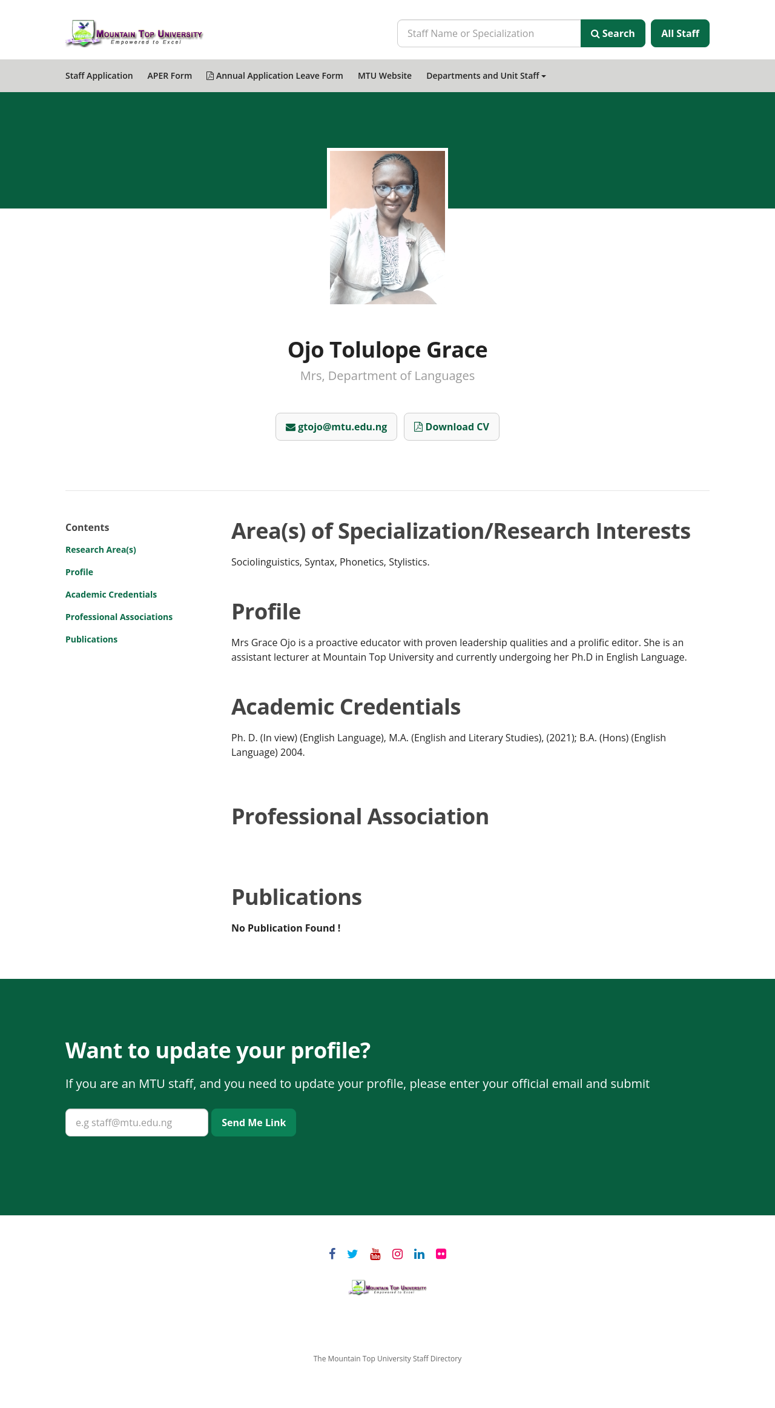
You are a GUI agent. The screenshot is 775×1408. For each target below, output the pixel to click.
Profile (79, 572)
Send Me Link (254, 1122)
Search (613, 33)
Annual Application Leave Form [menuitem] (274, 75)
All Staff (680, 33)
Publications (91, 639)
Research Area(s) (100, 549)
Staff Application (99, 75)
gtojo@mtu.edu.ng (336, 426)
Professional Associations (119, 616)
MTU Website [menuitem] (385, 75)
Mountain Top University (387, 1287)
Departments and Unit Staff (486, 75)
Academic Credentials (111, 594)
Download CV (451, 426)
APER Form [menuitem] (170, 75)
